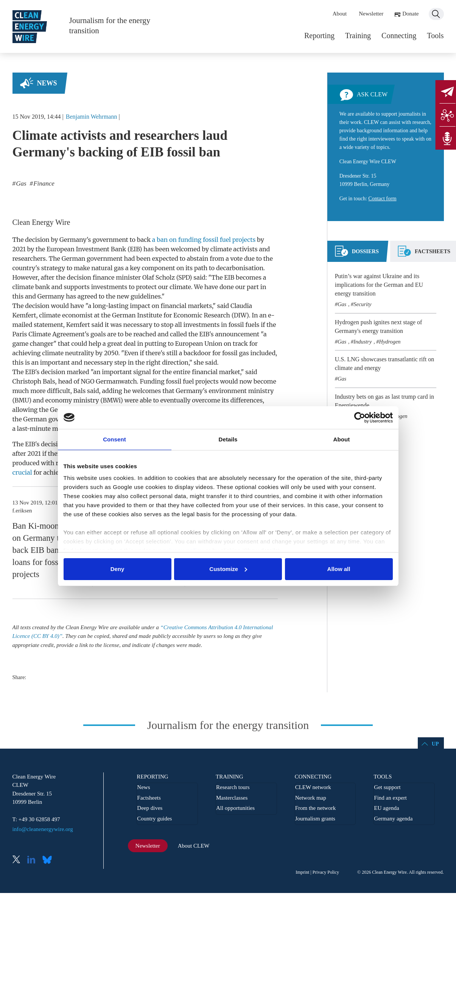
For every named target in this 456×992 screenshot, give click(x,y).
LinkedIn (34, 860)
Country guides (154, 819)
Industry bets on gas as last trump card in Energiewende (384, 401)
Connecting (398, 35)
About (340, 14)
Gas (342, 304)
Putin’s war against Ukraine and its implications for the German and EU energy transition (379, 285)
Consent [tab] (114, 439)
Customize (228, 569)
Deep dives (149, 808)
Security (362, 304)
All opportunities (235, 808)
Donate (410, 14)
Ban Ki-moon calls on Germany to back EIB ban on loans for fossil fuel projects (45, 550)
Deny (117, 569)
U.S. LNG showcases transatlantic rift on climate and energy (384, 363)
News (47, 83)
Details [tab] (228, 439)
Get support (387, 787)
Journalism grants (315, 819)
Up (435, 744)
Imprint (302, 872)
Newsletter (371, 14)
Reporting (319, 35)
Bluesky (49, 860)
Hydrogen (389, 342)
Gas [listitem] (20, 183)
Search (436, 14)
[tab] (356, 254)
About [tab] (341, 439)
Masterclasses (231, 798)
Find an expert (390, 798)
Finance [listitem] (43, 183)
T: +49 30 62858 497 (36, 819)
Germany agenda (393, 819)
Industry (362, 342)
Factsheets (148, 798)
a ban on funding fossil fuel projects (203, 239)
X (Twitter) (19, 860)
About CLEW (194, 846)
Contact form (382, 198)
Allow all (338, 569)
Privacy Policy (326, 872)
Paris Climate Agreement (48, 334)
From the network (315, 808)
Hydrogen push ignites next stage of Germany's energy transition (378, 326)
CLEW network (313, 787)
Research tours (233, 787)
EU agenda (386, 808)
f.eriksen (22, 511)
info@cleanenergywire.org (42, 829)
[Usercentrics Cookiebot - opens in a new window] (360, 417)
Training (358, 35)
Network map (310, 798)
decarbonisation (239, 268)
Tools (435, 35)
